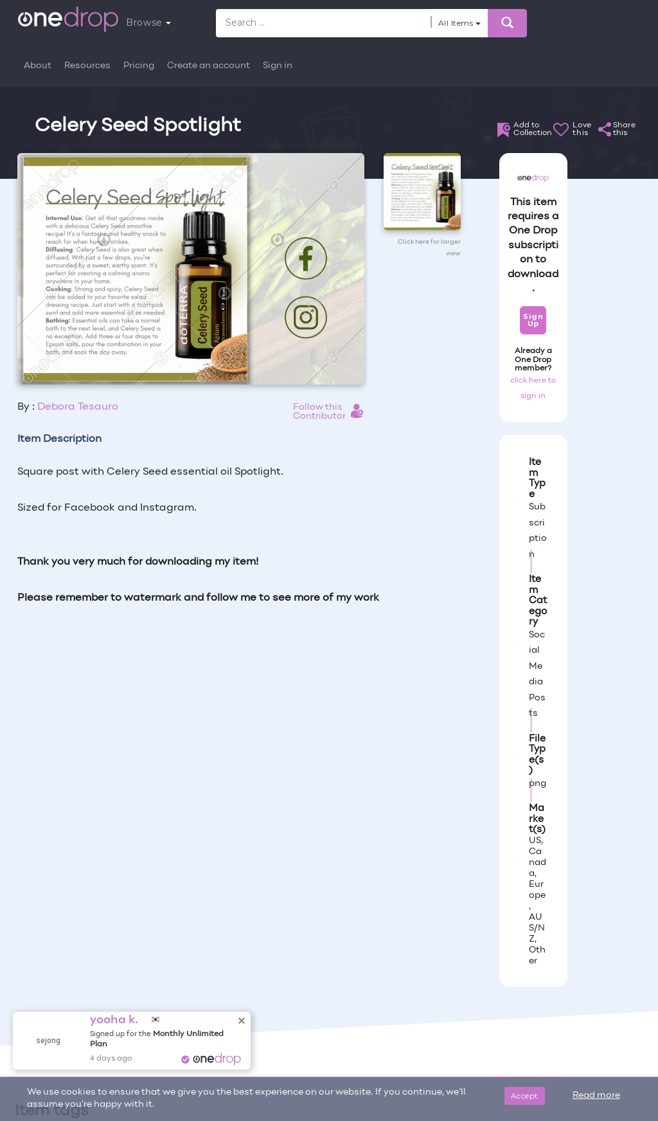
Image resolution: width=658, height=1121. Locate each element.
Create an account (208, 66)
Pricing (138, 66)
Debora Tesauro (77, 407)
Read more (596, 1095)
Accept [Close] (524, 1095)
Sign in (277, 66)
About (37, 66)
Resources (87, 66)
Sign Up (533, 320)
